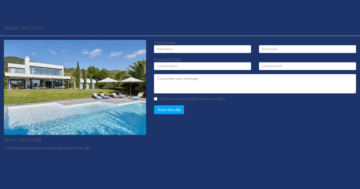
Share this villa (169, 109)
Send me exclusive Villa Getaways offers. (190, 98)
